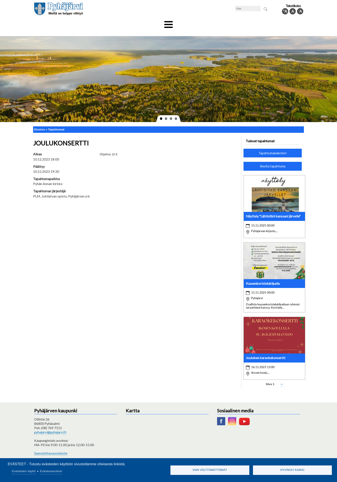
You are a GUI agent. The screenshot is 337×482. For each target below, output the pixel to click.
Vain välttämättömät (209, 469)
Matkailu (191, 23)
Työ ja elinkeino (217, 23)
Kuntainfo (263, 23)
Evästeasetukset (51, 471)
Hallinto (241, 23)
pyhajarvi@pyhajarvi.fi (50, 425)
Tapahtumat (56, 122)
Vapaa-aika (144, 23)
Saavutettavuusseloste (50, 446)
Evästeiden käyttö (24, 471)
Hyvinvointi (169, 23)
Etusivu (39, 122)
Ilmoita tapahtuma (272, 159)
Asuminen (73, 23)
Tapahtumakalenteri (272, 146)
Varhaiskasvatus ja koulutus (108, 23)
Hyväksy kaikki (292, 469)
